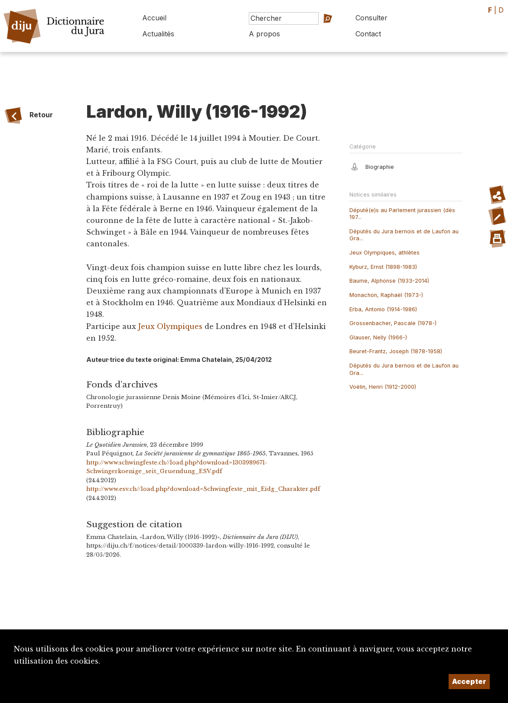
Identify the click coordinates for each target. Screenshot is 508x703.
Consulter (371, 17)
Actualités (158, 33)
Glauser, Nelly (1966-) (378, 337)
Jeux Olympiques (170, 326)
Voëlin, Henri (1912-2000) (382, 387)
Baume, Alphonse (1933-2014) (389, 280)
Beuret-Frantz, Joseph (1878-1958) (395, 351)
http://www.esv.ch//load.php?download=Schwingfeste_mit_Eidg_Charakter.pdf (203, 489)
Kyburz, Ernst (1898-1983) (383, 267)
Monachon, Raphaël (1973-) (386, 295)
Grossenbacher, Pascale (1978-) (392, 323)
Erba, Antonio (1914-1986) (383, 309)
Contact (368, 33)
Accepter (469, 681)
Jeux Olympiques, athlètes (384, 252)
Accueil (154, 17)
